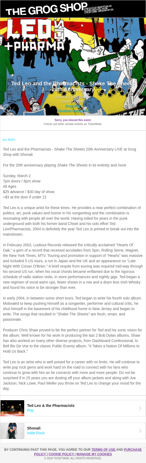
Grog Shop (73, 106)
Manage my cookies (94, 454)
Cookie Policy (62, 454)
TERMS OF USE (103, 450)
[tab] (73, 408)
